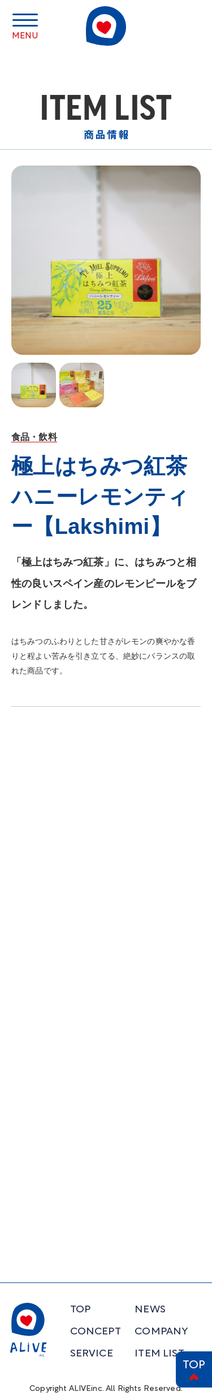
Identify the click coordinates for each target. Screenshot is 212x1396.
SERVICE (91, 1354)
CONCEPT (95, 1332)
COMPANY (161, 1332)
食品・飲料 (34, 437)
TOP (194, 1365)
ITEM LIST (159, 1354)
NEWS (150, 1309)
